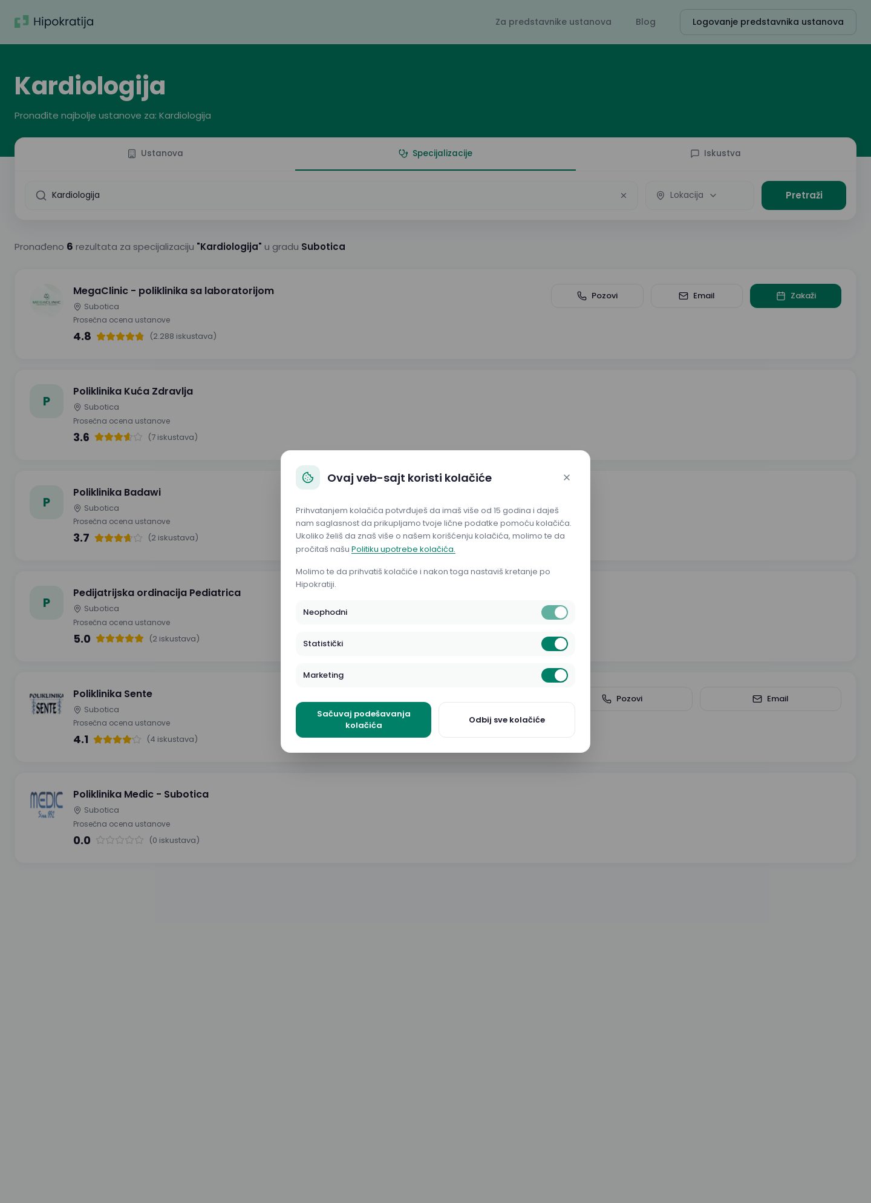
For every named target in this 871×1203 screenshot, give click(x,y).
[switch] (554, 612)
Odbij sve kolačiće (507, 720)
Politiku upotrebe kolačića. (403, 549)
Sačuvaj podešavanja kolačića (364, 720)
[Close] (566, 477)
